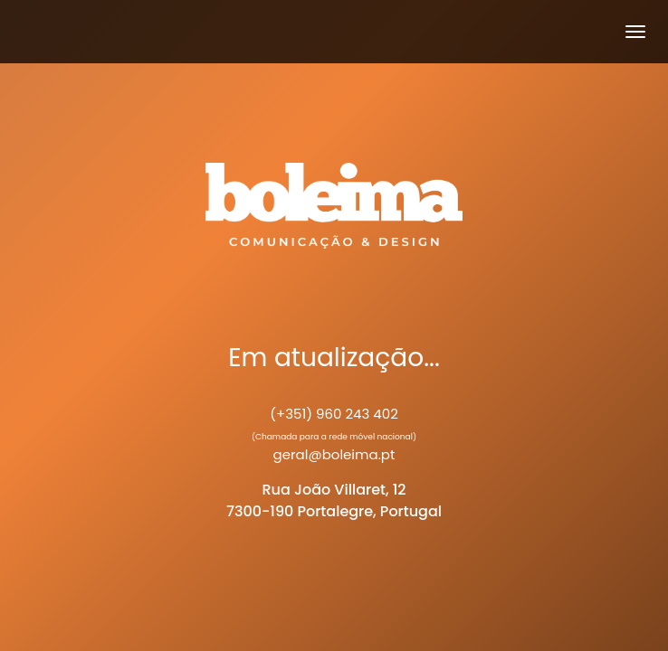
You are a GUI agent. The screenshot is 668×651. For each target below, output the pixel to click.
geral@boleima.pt (334, 454)
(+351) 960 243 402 (334, 413)
